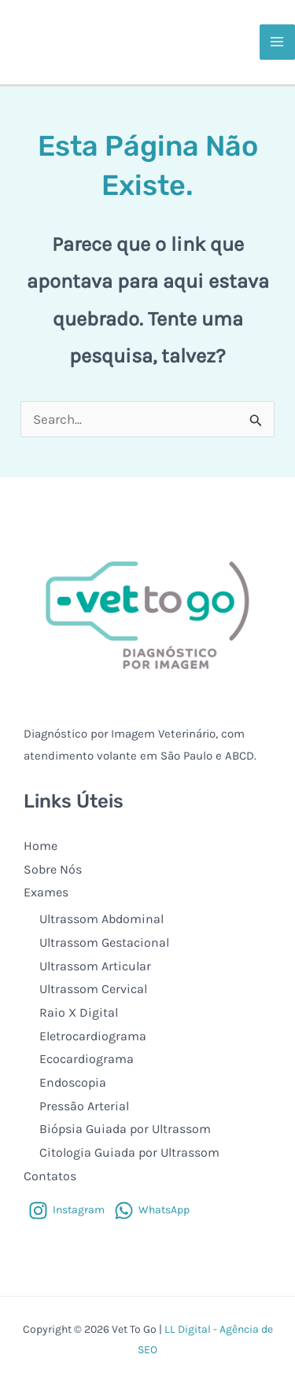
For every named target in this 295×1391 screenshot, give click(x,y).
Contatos (50, 1175)
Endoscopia (72, 1082)
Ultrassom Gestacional (104, 942)
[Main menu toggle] (278, 42)
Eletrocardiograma (92, 1036)
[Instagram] (66, 1210)
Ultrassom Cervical (93, 988)
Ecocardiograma (86, 1058)
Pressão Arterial (84, 1105)
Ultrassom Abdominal (101, 918)
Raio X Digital (78, 1012)
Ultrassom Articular (95, 966)
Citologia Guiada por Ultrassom (129, 1152)
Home (40, 845)
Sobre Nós (53, 869)
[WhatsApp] (151, 1210)
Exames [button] (46, 892)
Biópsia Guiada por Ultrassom (125, 1128)
